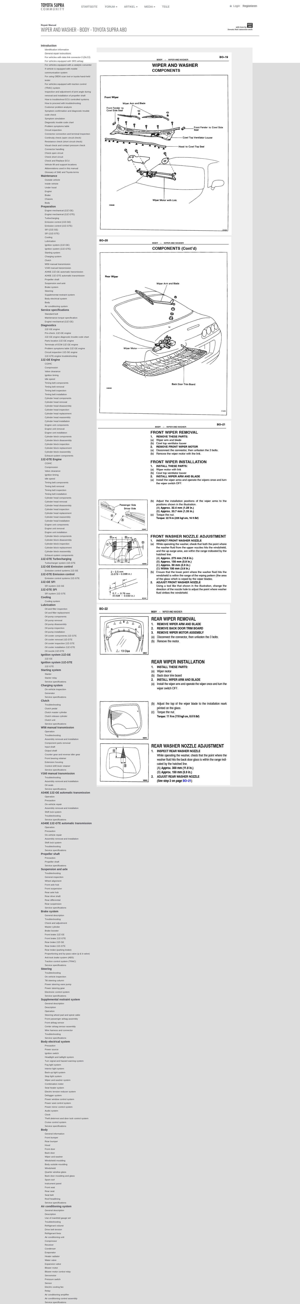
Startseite (89, 6)
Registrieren (250, 5)
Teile (166, 6)
